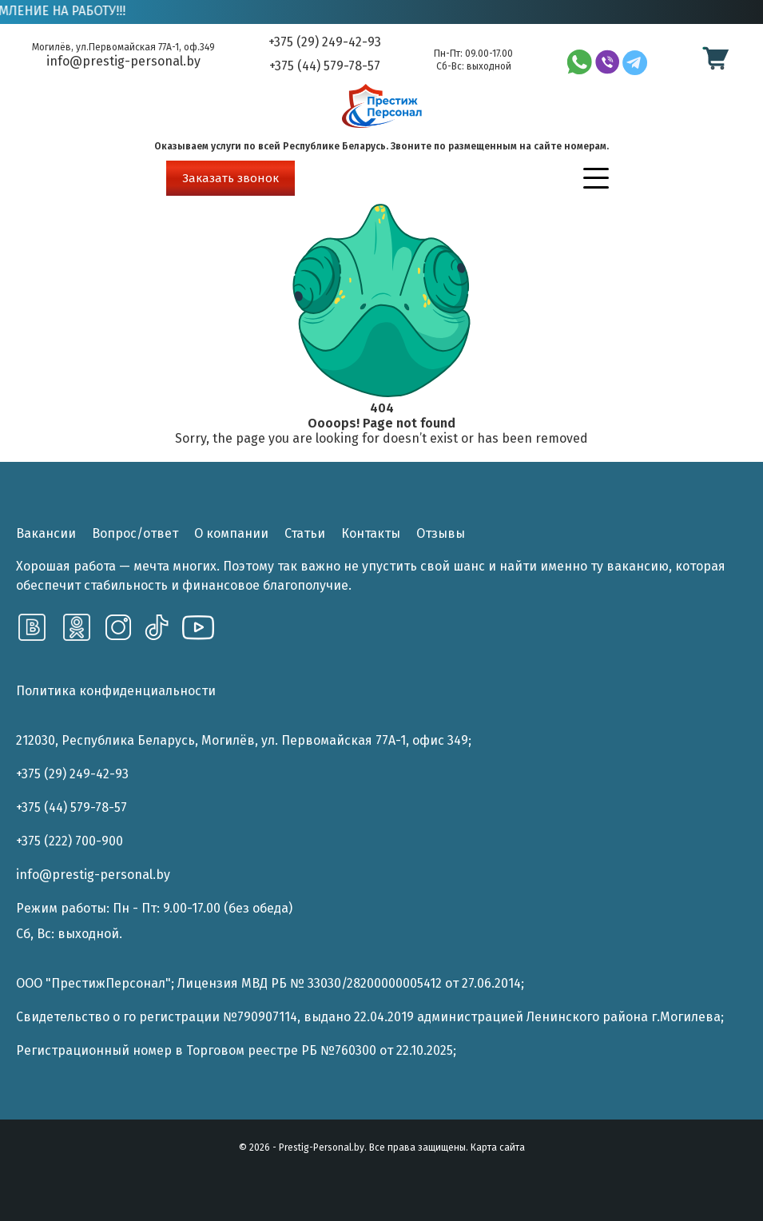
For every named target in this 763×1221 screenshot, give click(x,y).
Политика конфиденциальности (116, 690)
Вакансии (46, 533)
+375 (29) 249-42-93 (324, 42)
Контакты (370, 533)
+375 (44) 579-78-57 (324, 66)
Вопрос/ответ (135, 533)
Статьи (304, 533)
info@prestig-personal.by (123, 61)
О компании (231, 533)
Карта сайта (498, 1147)
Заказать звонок (230, 178)
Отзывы (440, 533)
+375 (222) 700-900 (69, 841)
